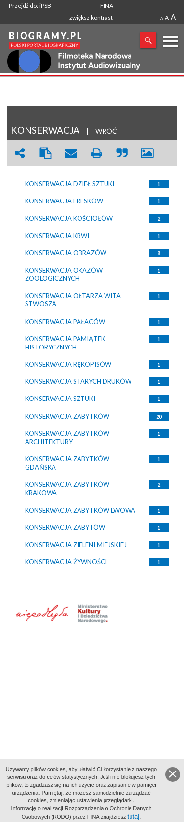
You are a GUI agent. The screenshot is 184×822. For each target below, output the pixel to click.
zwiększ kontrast (91, 17)
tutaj (134, 816)
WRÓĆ (106, 131)
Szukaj (148, 40)
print (96, 153)
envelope (70, 153)
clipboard (45, 153)
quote (121, 153)
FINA (106, 5)
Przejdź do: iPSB (30, 5)
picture (147, 153)
